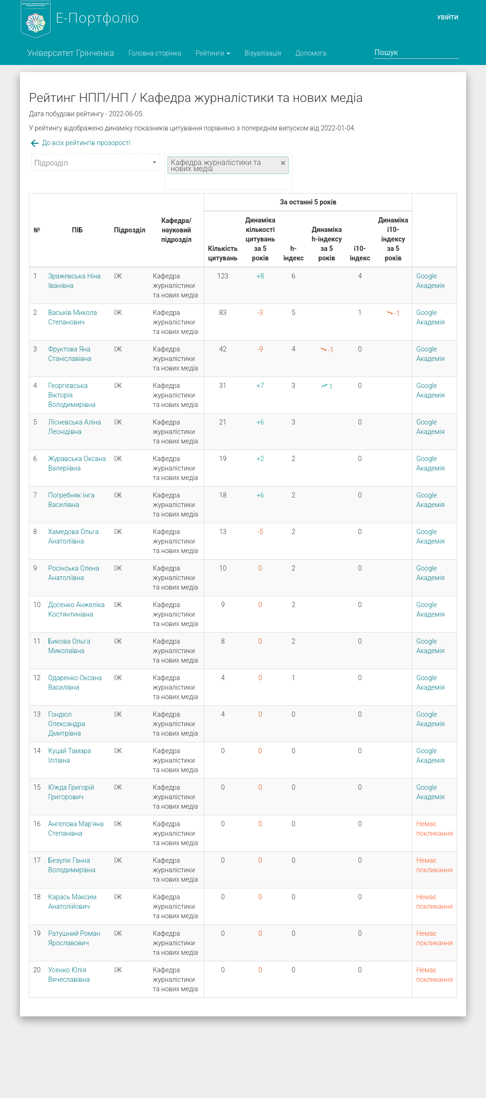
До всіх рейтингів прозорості (80, 143)
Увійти (447, 17)
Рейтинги (213, 53)
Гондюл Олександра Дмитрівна (66, 723)
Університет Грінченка (70, 53)
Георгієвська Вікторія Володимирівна (72, 395)
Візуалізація (262, 53)
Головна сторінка (155, 53)
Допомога (310, 53)
